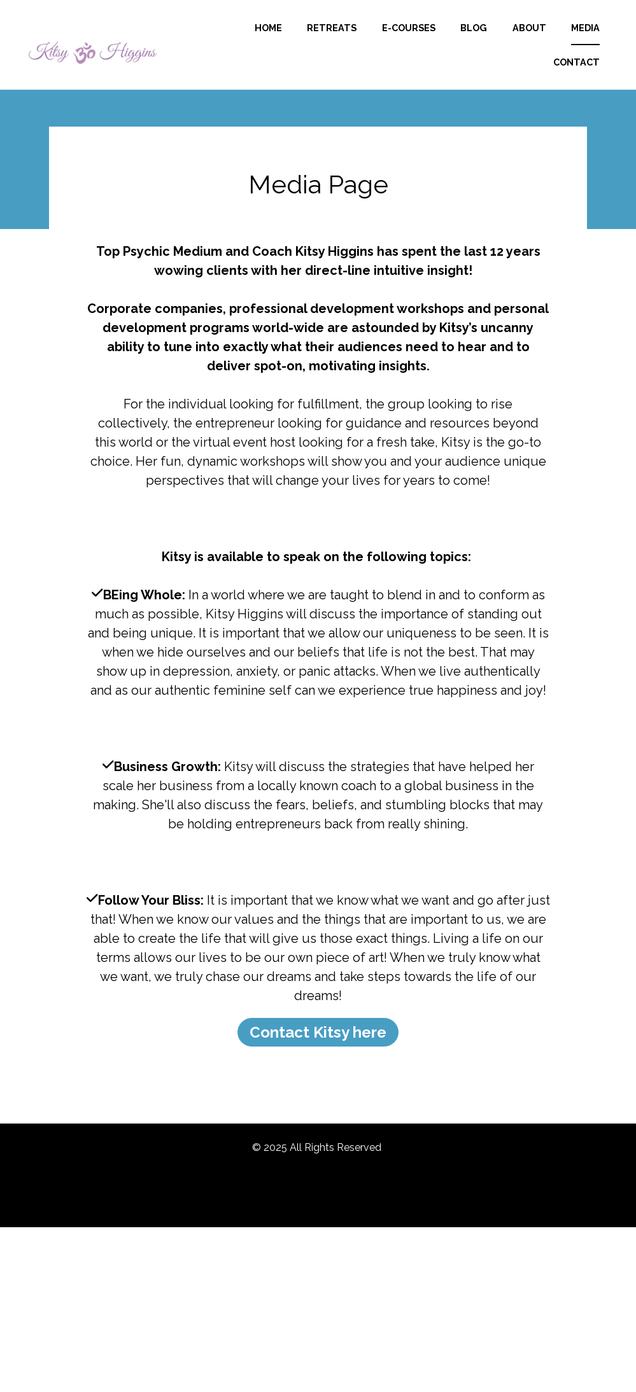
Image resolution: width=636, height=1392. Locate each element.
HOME (322, 41)
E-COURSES (462, 41)
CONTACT (576, 76)
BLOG (527, 41)
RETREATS (386, 41)
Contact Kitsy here (318, 1059)
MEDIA (514, 76)
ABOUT (583, 41)
